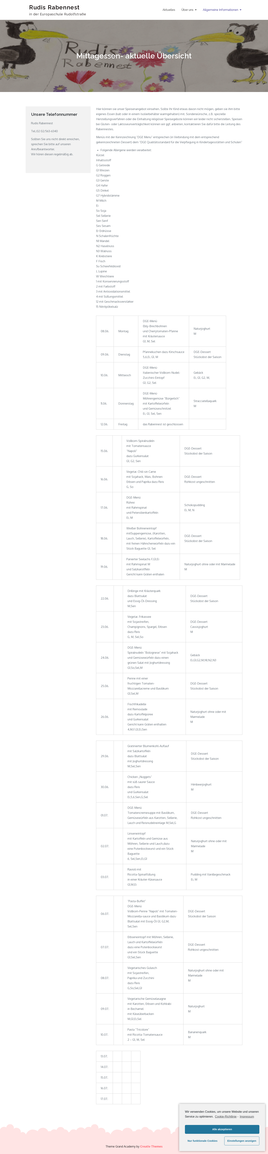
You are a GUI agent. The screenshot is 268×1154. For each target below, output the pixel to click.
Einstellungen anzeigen (241, 1140)
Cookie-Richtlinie (226, 1116)
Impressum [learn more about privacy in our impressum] (247, 1116)
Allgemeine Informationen (220, 10)
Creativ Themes (151, 1146)
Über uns (187, 10)
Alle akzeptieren (222, 1129)
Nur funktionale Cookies (202, 1140)
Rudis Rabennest (54, 7)
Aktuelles (169, 10)
